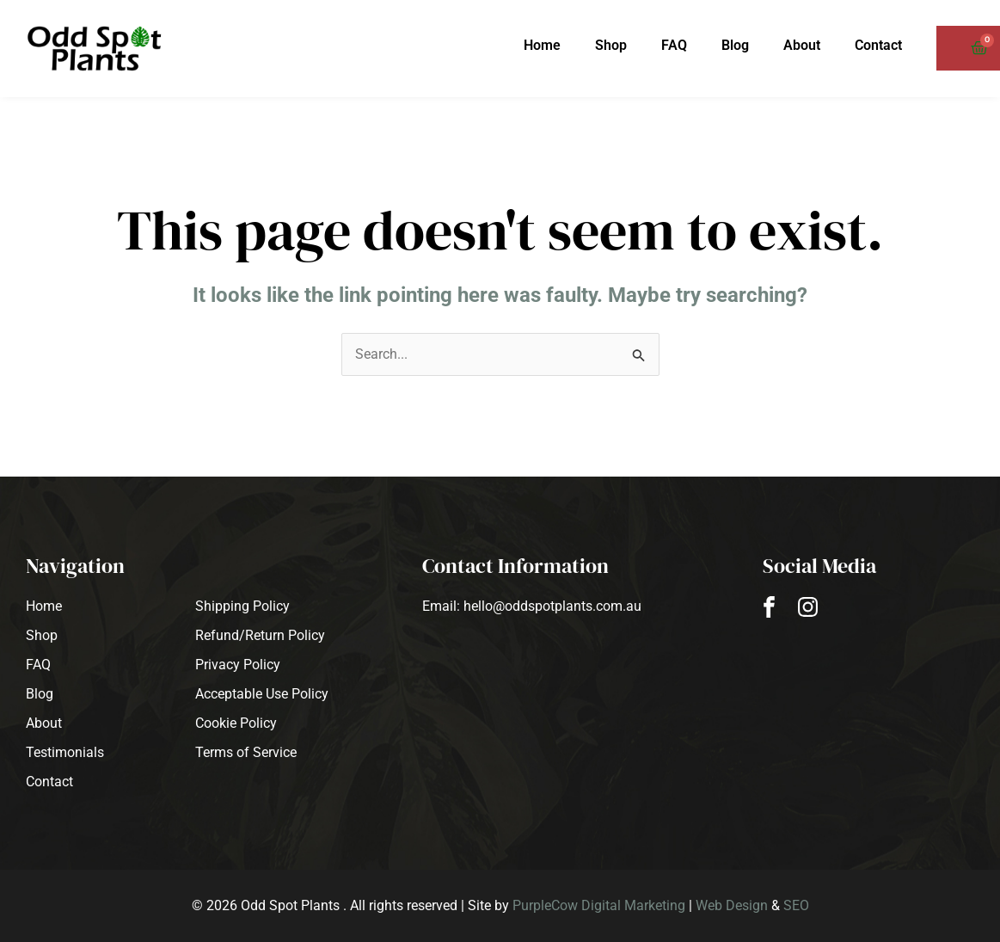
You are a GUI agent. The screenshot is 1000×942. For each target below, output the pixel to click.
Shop (611, 45)
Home (542, 45)
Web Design (732, 905)
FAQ (674, 45)
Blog (735, 45)
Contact (878, 45)
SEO (796, 905)
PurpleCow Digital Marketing (598, 905)
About (801, 45)
